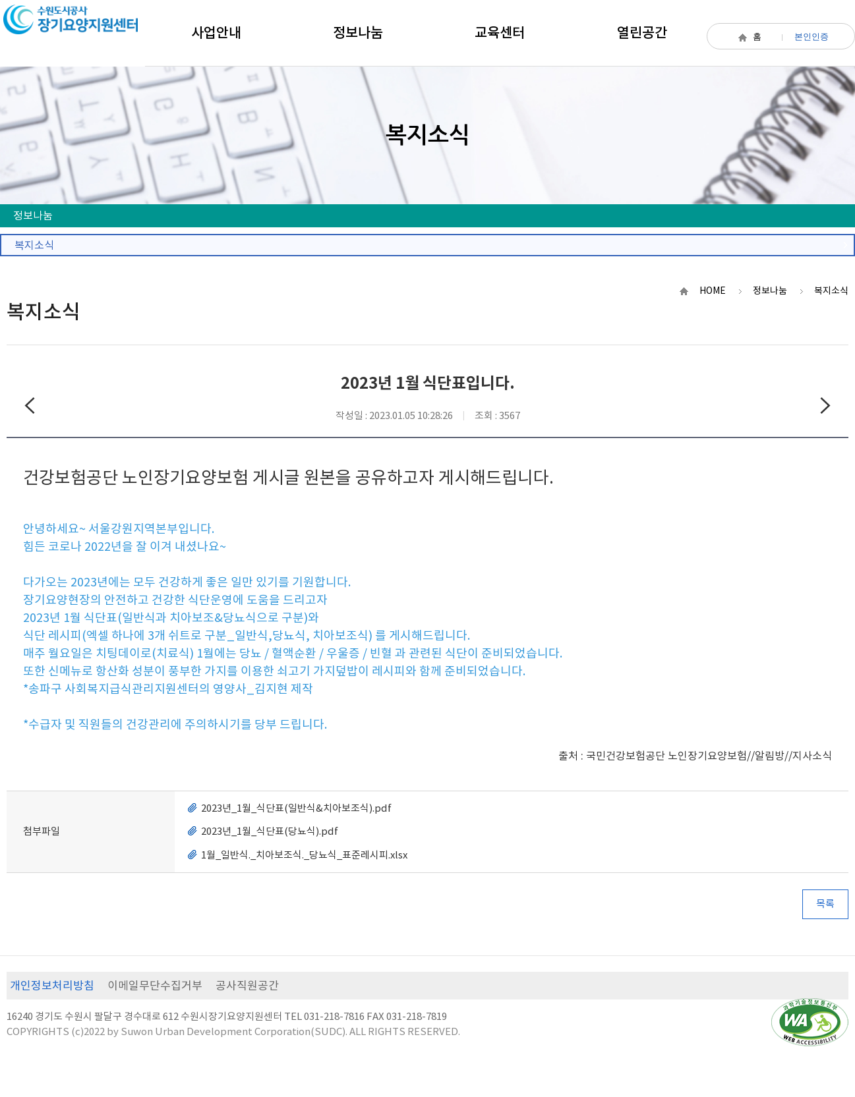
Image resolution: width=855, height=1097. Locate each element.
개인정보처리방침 (52, 985)
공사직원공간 (247, 985)
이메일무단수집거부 (154, 985)
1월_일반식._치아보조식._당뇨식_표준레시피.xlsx (304, 855)
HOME (712, 290)
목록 (825, 903)
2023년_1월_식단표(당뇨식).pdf (269, 831)
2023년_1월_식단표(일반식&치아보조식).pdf (296, 808)
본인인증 (811, 37)
